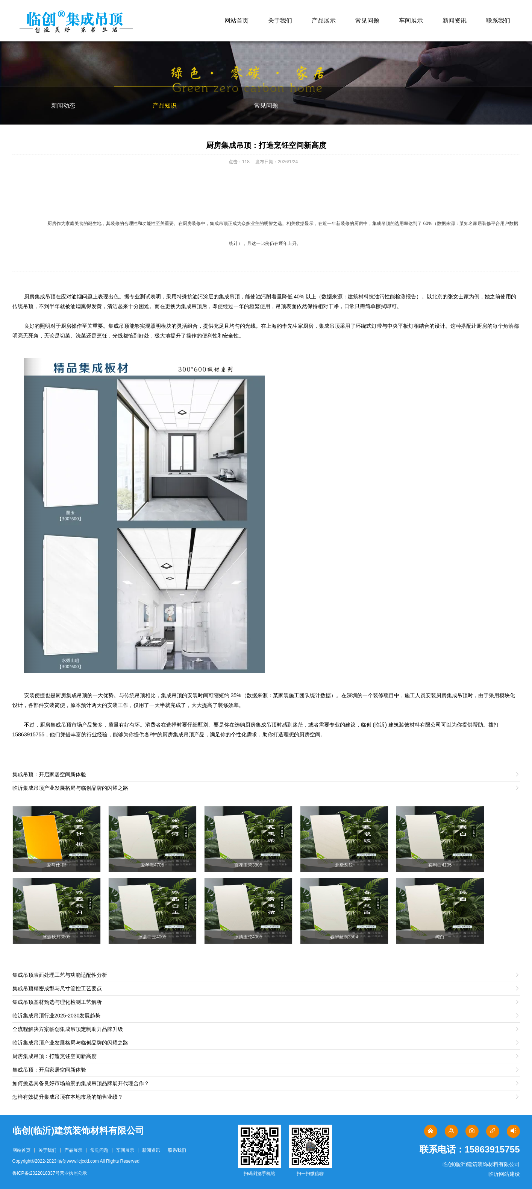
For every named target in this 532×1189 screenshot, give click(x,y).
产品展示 (324, 20)
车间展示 (411, 20)
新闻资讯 (455, 20)
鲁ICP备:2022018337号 (36, 1173)
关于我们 (280, 20)
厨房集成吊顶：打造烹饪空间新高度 (266, 145)
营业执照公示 (73, 1173)
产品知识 (165, 105)
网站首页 (236, 20)
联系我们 (498, 20)
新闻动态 (63, 105)
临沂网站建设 (504, 1174)
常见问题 (367, 20)
